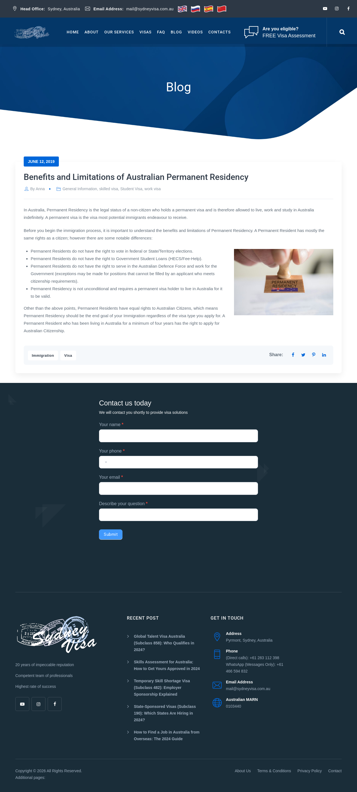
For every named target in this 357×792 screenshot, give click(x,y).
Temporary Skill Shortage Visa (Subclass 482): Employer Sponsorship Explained (162, 687)
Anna (40, 189)
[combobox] (104, 462)
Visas (145, 32)
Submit (111, 534)
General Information (79, 189)
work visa (152, 189)
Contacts (219, 32)
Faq (161, 32)
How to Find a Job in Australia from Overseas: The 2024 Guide (166, 735)
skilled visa (108, 189)
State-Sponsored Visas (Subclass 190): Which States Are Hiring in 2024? (165, 713)
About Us (243, 771)
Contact (335, 771)
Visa (68, 355)
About (92, 32)
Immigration (43, 355)
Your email (111, 477)
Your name (111, 424)
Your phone (112, 451)
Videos (195, 32)
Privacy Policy (310, 771)
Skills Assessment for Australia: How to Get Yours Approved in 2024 (167, 665)
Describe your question (123, 503)
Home (73, 32)
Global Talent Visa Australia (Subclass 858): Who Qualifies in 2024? (164, 643)
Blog (176, 32)
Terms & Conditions (274, 771)
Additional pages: (30, 777)
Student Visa (131, 189)
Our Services (119, 32)
